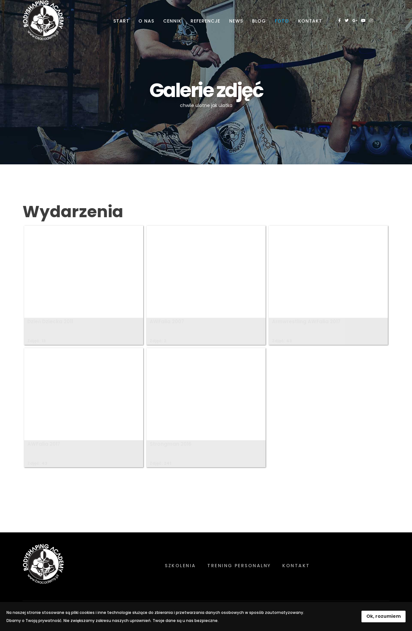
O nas (146, 21)
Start (121, 21)
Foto (282, 21)
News (236, 21)
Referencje (205, 21)
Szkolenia (180, 565)
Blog (259, 21)
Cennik (172, 21)
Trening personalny (239, 565)
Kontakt (310, 21)
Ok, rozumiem (383, 616)
